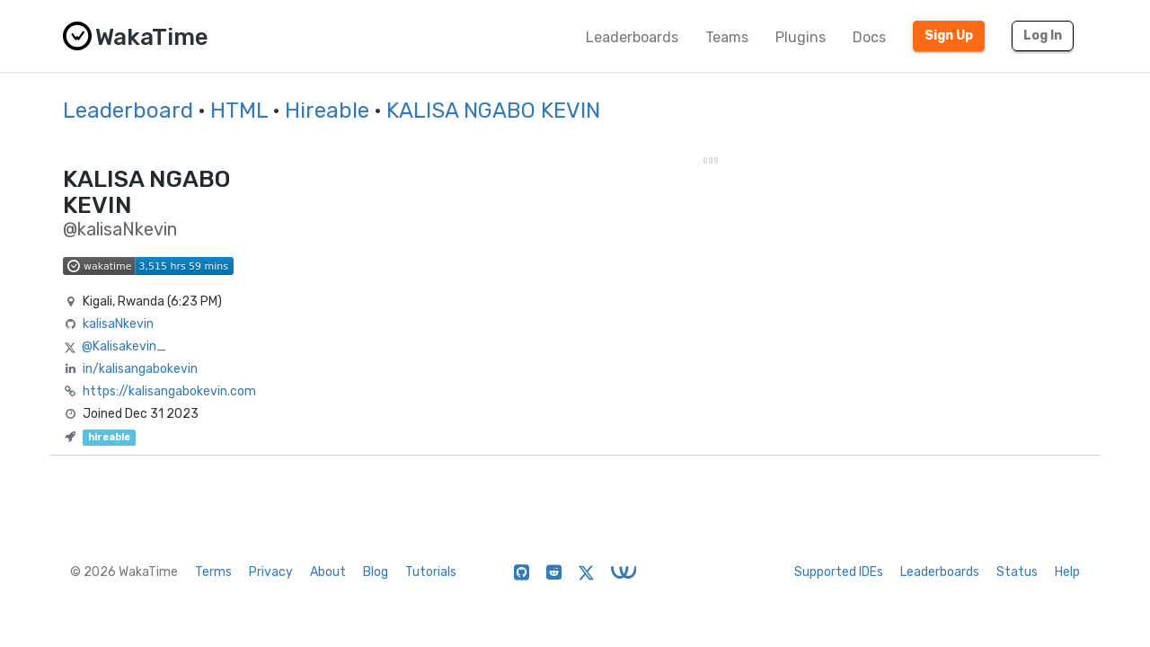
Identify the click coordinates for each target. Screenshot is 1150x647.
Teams (726, 37)
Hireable (327, 110)
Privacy (271, 572)
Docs (869, 37)
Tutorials (430, 572)
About (328, 572)
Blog (375, 572)
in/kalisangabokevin (140, 369)
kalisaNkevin (118, 324)
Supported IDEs (838, 572)
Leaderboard (128, 110)
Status (1017, 572)
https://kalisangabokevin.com (169, 391)
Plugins (800, 37)
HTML (239, 110)
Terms (213, 572)
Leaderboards (632, 37)
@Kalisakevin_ (124, 346)
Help (1067, 572)
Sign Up (948, 35)
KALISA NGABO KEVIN (493, 110)
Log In (1042, 35)
